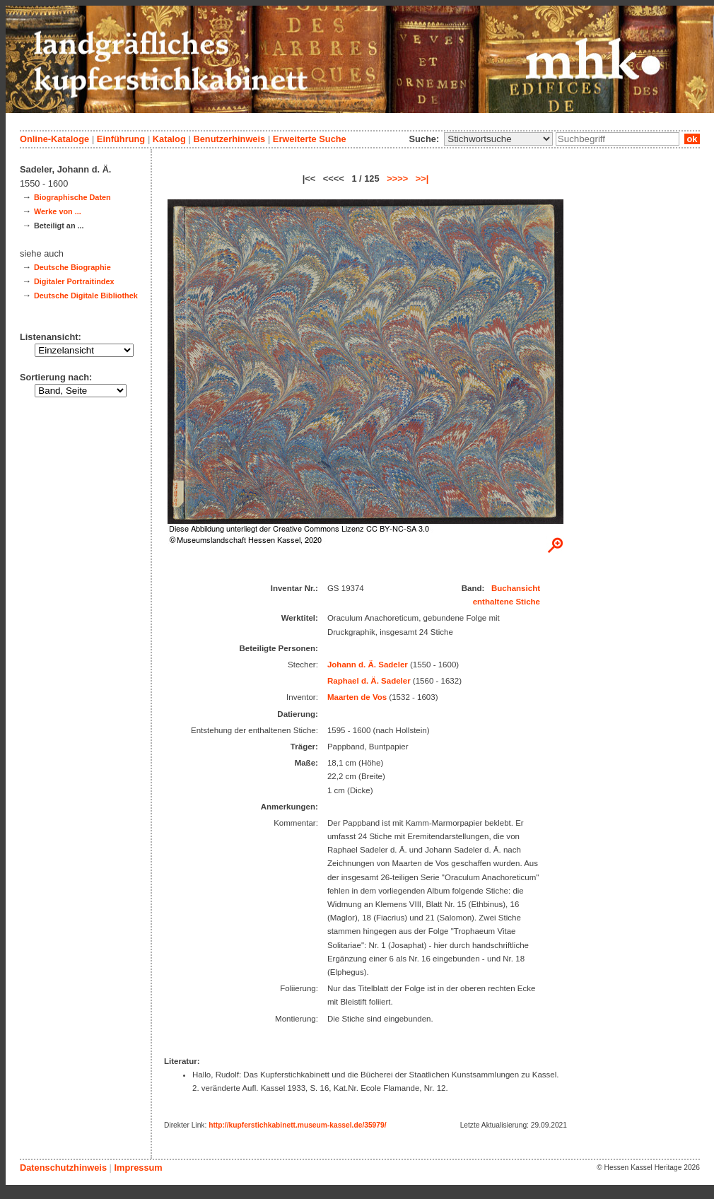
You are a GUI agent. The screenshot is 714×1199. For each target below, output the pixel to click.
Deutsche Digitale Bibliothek (86, 295)
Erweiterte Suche (309, 139)
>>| (422, 178)
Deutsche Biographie (72, 267)
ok (692, 139)
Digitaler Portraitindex (74, 281)
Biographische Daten (72, 197)
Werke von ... (57, 211)
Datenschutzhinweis (63, 1167)
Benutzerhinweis (229, 139)
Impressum (138, 1167)
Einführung (121, 139)
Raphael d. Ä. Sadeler (369, 681)
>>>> (397, 178)
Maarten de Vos (357, 697)
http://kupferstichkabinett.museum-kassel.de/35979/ (297, 1125)
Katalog (169, 139)
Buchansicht (515, 588)
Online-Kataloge (54, 139)
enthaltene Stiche (506, 601)
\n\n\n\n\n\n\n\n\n (498, 139)
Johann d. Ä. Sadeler (367, 664)
